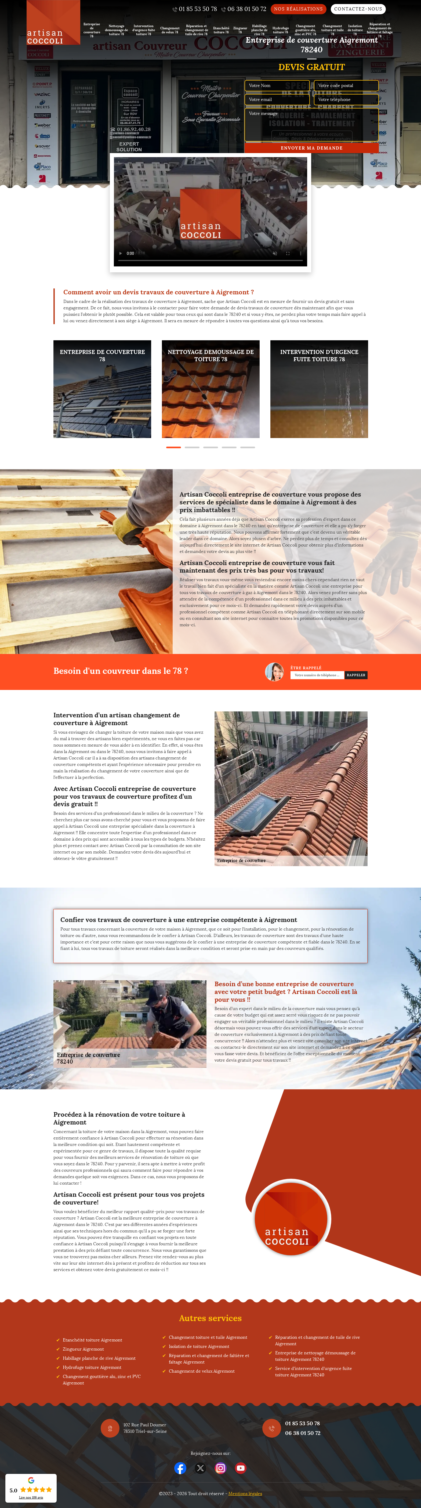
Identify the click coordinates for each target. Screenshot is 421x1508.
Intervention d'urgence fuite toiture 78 (143, 30)
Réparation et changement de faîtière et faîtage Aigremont (209, 1359)
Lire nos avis (31, 1497)
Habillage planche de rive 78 (259, 30)
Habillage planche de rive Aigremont (99, 1358)
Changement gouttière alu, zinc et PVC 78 (305, 30)
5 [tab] (247, 447)
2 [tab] (192, 447)
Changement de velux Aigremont (202, 1371)
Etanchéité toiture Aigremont (92, 1340)
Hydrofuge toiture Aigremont (92, 1367)
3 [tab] (210, 447)
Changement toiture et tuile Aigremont (208, 1337)
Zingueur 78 (240, 30)
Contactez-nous (358, 9)
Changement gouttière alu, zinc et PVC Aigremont (102, 1380)
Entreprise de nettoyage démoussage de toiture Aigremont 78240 (315, 1356)
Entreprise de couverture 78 (92, 30)
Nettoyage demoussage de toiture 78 (116, 30)
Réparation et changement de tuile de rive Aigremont (317, 1340)
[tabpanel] (102, 389)
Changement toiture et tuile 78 (332, 30)
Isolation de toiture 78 (355, 30)
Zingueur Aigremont (83, 1349)
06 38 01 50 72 (303, 1433)
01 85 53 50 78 (302, 1423)
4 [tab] (229, 447)
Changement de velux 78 (170, 30)
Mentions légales (245, 1493)
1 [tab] (173, 447)
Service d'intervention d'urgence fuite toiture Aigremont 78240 (313, 1371)
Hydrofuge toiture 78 (281, 30)
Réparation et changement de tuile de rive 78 (196, 30)
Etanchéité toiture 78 (221, 30)
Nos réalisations (298, 9)
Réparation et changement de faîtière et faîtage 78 (380, 30)
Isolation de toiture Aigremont (199, 1346)
